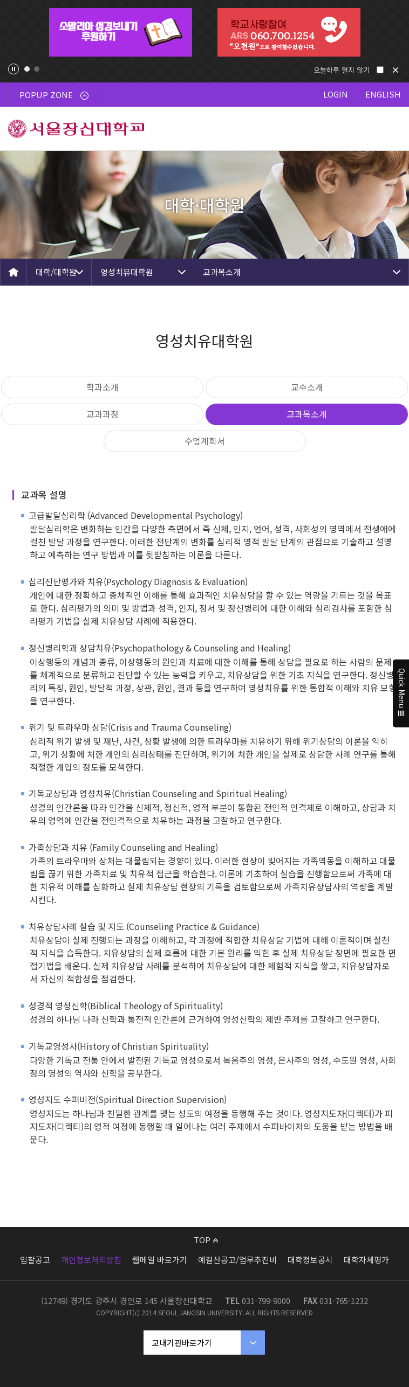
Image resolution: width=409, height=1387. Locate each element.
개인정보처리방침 (91, 1259)
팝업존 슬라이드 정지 (13, 69)
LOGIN (335, 94)
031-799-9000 (266, 1300)
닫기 (395, 70)
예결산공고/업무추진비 (237, 1259)
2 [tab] (36, 69)
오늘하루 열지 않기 (341, 69)
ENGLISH (383, 94)
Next (392, 32)
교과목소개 (222, 272)
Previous (16, 32)
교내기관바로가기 (182, 1342)
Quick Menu (401, 693)
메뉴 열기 (387, 128)
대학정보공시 (310, 1259)
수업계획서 (205, 440)
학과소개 (102, 386)
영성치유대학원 (126, 272)
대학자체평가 (366, 1259)
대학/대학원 (56, 272)
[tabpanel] (120, 32)
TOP (206, 1239)
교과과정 (102, 413)
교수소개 (307, 386)
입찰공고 (35, 1259)
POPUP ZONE (53, 94)
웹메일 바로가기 (159, 1259)
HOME (13, 272)
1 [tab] (27, 69)
